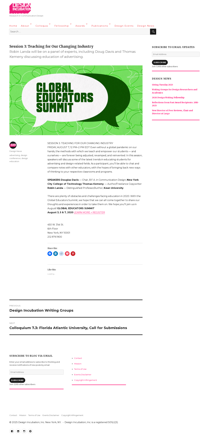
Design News (145, 26)
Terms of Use (80, 369)
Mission (77, 363)
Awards (80, 26)
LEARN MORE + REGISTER (89, 212)
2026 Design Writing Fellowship (168, 97)
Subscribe (17, 380)
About (25, 26)
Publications (99, 26)
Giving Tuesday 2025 (162, 85)
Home (13, 26)
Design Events (124, 26)
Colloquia (42, 26)
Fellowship (61, 26)
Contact (78, 358)
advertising (14, 155)
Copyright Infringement (85, 379)
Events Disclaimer (82, 374)
